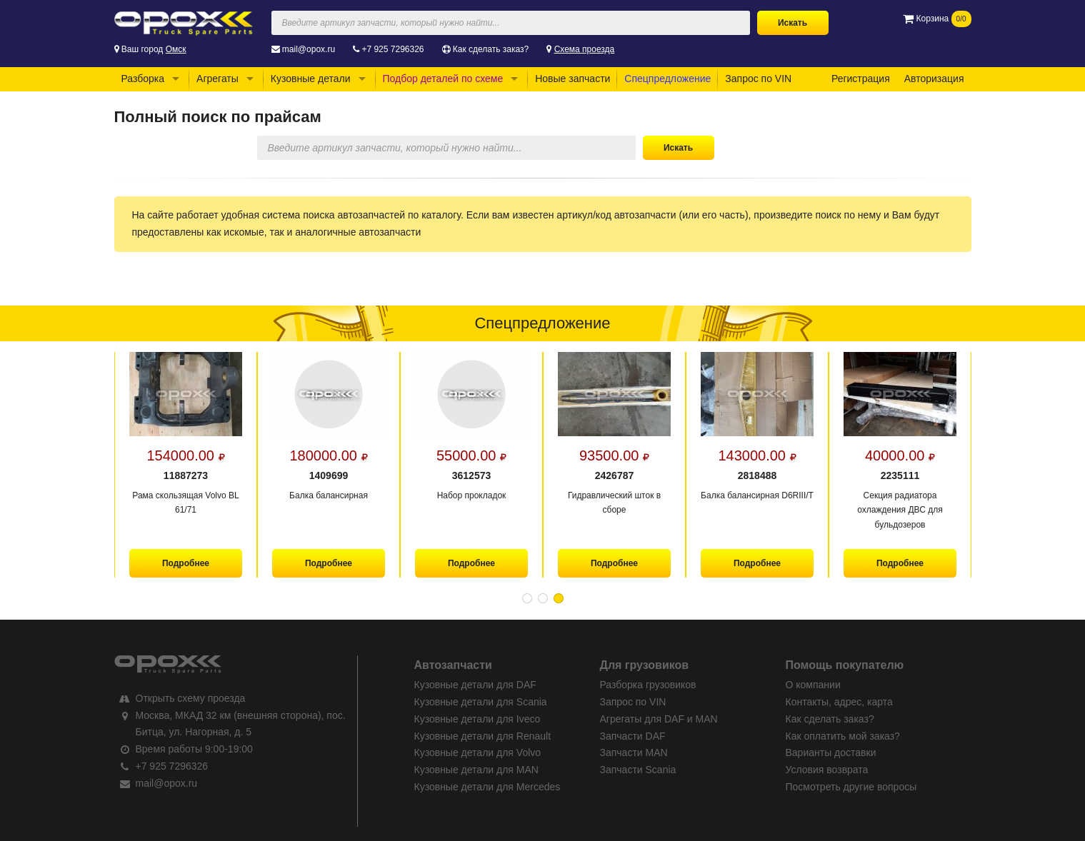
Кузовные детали (311, 78)
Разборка (143, 78)
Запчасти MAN (634, 752)
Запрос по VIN (758, 78)
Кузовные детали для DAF (475, 684)
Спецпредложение (667, 78)
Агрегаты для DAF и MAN (659, 719)
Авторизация (934, 78)
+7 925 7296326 (392, 49)
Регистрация (860, 78)
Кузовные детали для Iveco (477, 719)
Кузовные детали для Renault (482, 736)
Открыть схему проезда (191, 698)
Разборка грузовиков (648, 684)
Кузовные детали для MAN (476, 769)
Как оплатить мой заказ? (843, 736)
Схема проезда (584, 49)
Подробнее (185, 563)
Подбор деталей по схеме (443, 78)
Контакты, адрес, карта (839, 701)
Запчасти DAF (633, 736)
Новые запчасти (572, 78)
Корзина (937, 19)
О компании (813, 684)
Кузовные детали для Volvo (477, 752)
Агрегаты (217, 78)
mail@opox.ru (308, 49)
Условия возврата (827, 769)
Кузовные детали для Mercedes (487, 786)
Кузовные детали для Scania (480, 701)
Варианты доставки (831, 752)
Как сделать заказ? (491, 49)
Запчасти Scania (638, 769)
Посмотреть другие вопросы (851, 786)
